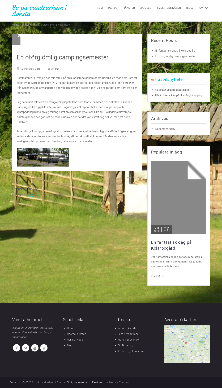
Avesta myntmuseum (131, 351)
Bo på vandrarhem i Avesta (39, 11)
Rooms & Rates (76, 334)
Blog (70, 345)
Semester (27, 24)
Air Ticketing (125, 345)
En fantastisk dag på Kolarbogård (175, 50)
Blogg (190, 7)
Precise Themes (119, 382)
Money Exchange (128, 339)
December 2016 (165, 129)
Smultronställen (169, 7)
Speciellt (146, 7)
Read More (157, 276)
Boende (112, 7)
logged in (33, 195)
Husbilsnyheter (169, 79)
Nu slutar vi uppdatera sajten (172, 89)
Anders (55, 69)
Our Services (75, 339)
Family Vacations (128, 334)
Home (71, 328)
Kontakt (204, 7)
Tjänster (128, 7)
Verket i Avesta (127, 328)
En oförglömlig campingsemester (175, 56)
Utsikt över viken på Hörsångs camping (179, 95)
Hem (100, 7)
